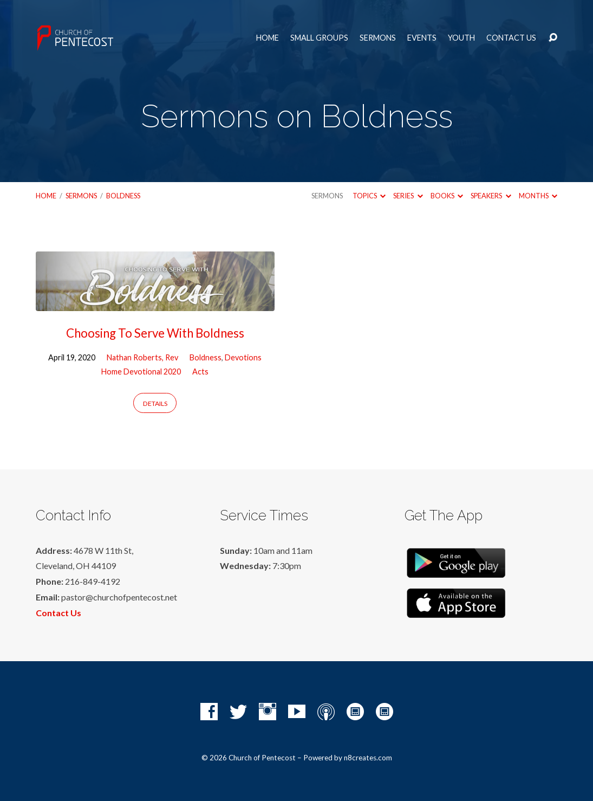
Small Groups (319, 38)
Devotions (243, 357)
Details (155, 403)
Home (267, 38)
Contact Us (511, 38)
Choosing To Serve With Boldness (155, 333)
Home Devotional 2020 (141, 371)
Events (421, 38)
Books (447, 195)
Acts (200, 371)
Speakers (491, 195)
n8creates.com (368, 757)
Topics (369, 195)
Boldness (123, 195)
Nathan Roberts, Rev (142, 357)
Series (407, 195)
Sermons (378, 38)
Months (538, 195)
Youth (461, 38)
